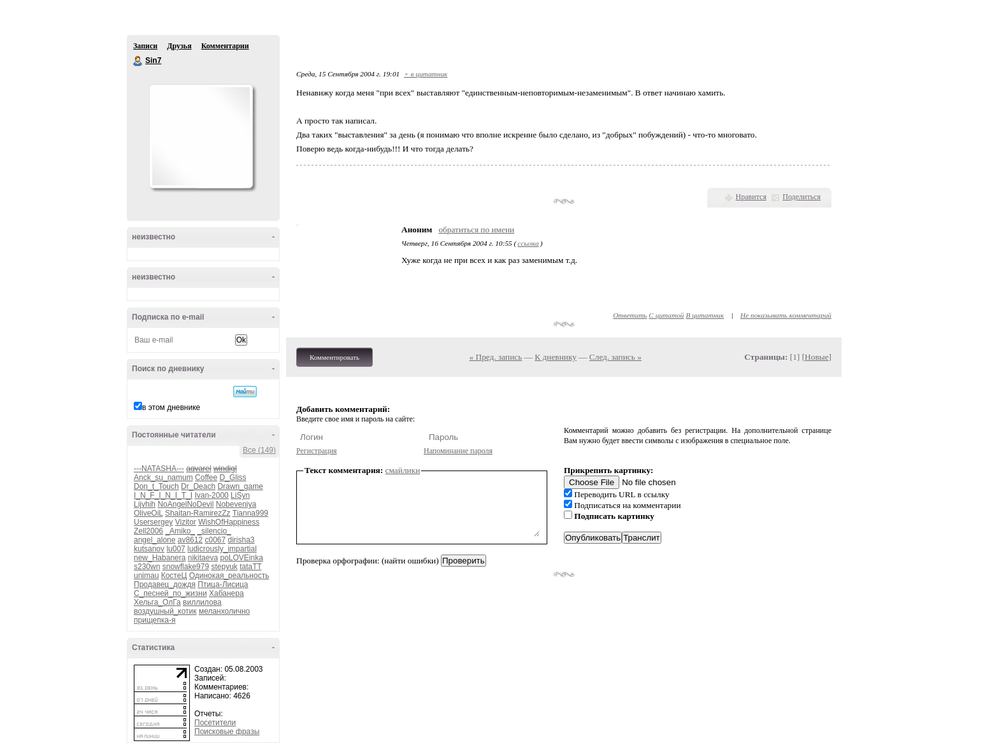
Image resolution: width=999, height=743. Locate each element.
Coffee (206, 477)
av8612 (190, 539)
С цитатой (666, 315)
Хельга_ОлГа (157, 602)
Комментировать (334, 357)
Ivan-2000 (211, 495)
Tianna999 (250, 513)
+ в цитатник (425, 74)
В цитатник (705, 315)
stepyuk (224, 566)
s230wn (147, 566)
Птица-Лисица (223, 584)
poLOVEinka (241, 557)
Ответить (630, 315)
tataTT (250, 566)
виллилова (202, 602)
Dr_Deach (198, 486)
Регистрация (316, 450)
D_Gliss (233, 477)
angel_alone (154, 539)
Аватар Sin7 (200, 136)
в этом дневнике (171, 407)
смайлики (402, 470)
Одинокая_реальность (229, 575)
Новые (816, 357)
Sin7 (138, 61)
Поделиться (801, 196)
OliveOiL (148, 513)
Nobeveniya (236, 504)
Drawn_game (239, 486)
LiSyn (240, 495)
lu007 (175, 548)
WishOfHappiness (228, 522)
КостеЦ (174, 575)
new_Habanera (159, 557)
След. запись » (615, 357)
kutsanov (149, 548)
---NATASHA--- (159, 468)
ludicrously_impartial (222, 548)
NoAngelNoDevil (185, 504)
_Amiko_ (180, 531)
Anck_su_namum (163, 477)
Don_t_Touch (156, 486)
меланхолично (224, 611)
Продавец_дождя (165, 584)
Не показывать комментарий (785, 315)
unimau (146, 575)
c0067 (215, 539)
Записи (145, 45)
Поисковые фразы (226, 731)
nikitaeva (203, 557)
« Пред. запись (496, 357)
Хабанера (226, 593)
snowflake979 (185, 566)
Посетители (215, 722)
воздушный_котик (165, 611)
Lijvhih (144, 504)
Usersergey (153, 522)
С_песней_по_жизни (170, 593)
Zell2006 (148, 531)
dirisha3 (241, 539)
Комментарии (225, 45)
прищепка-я (154, 620)
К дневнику (556, 357)
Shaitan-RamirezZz (198, 513)
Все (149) (259, 450)
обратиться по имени (476, 229)
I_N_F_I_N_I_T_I (163, 495)
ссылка (527, 243)
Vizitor (185, 522)
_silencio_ (214, 531)
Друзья (179, 45)
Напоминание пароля (458, 450)
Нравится (751, 196)
